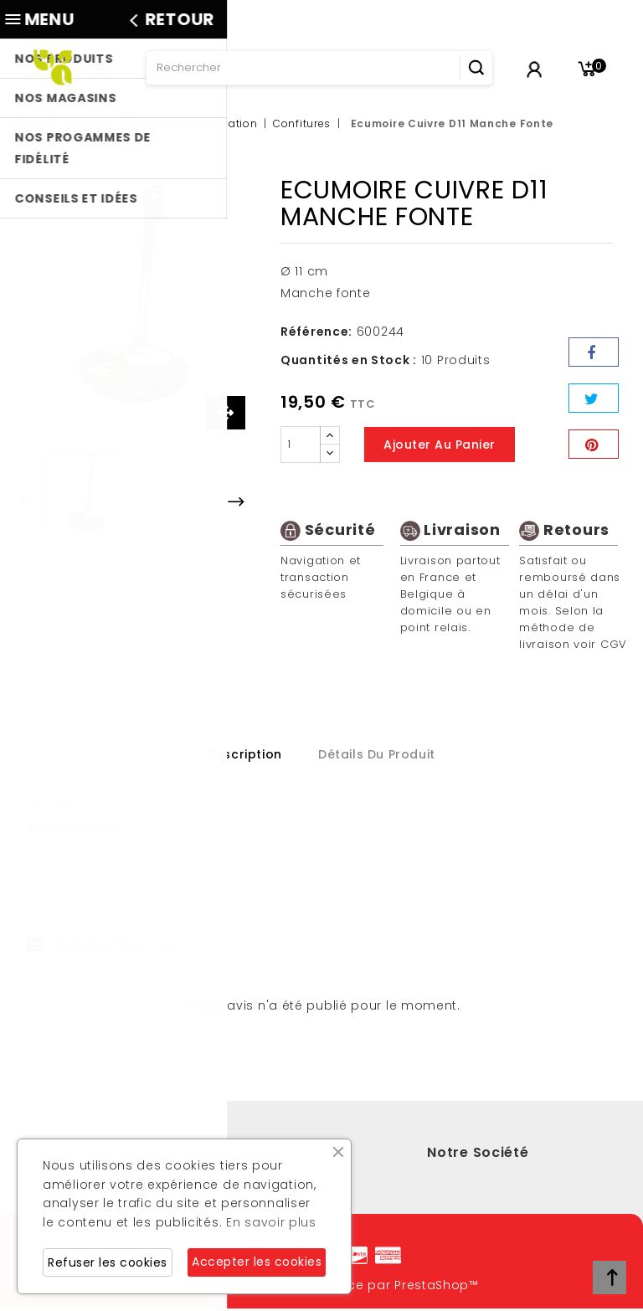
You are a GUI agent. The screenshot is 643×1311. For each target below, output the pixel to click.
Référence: (316, 331)
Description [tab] (244, 754)
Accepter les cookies (257, 1261)
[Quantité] (300, 444)
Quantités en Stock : (348, 360)
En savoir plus (271, 1222)
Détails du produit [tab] (377, 754)
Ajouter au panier (439, 444)
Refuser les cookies (107, 1262)
